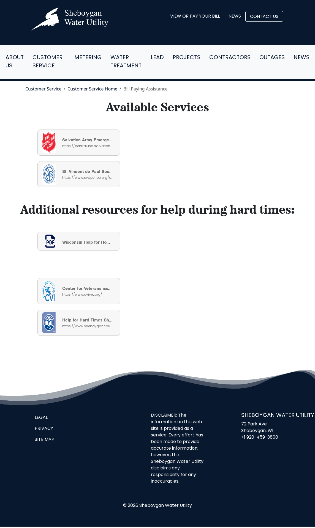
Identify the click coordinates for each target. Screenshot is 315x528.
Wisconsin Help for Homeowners (94, 242)
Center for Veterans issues (88, 288)
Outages (272, 58)
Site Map (44, 440)
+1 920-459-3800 (259, 437)
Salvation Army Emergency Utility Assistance (107, 140)
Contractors (230, 58)
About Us (15, 62)
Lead (157, 58)
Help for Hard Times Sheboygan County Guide (108, 320)
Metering (88, 58)
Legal (41, 418)
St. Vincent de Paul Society (89, 171)
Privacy (44, 429)
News (235, 16)
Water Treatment (126, 62)
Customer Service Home (92, 89)
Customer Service (47, 62)
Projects (186, 58)
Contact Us (264, 17)
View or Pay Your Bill (195, 16)
